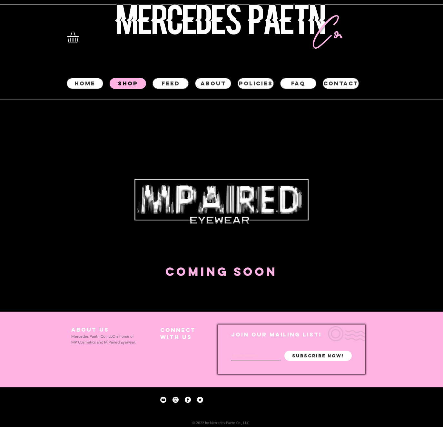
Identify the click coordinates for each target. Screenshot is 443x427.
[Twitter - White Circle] (200, 400)
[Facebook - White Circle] (188, 400)
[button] (79, 37)
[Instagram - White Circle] (175, 400)
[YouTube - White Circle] (163, 400)
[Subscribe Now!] (318, 356)
